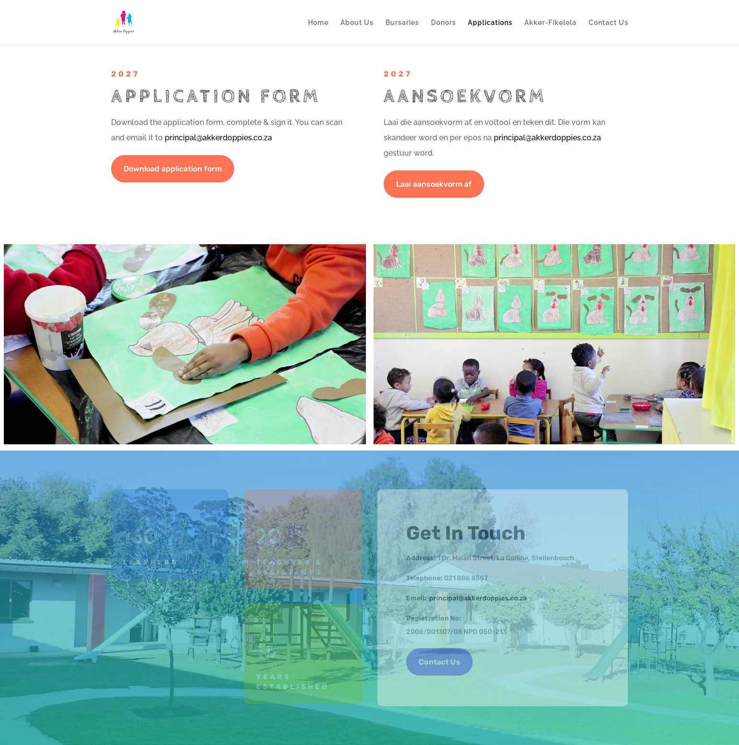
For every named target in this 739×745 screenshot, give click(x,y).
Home (318, 22)
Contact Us (608, 22)
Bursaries (402, 22)
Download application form (173, 168)
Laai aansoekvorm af (434, 184)
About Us (357, 22)
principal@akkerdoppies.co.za (218, 137)
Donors (443, 22)
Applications (490, 22)
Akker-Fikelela (550, 22)
